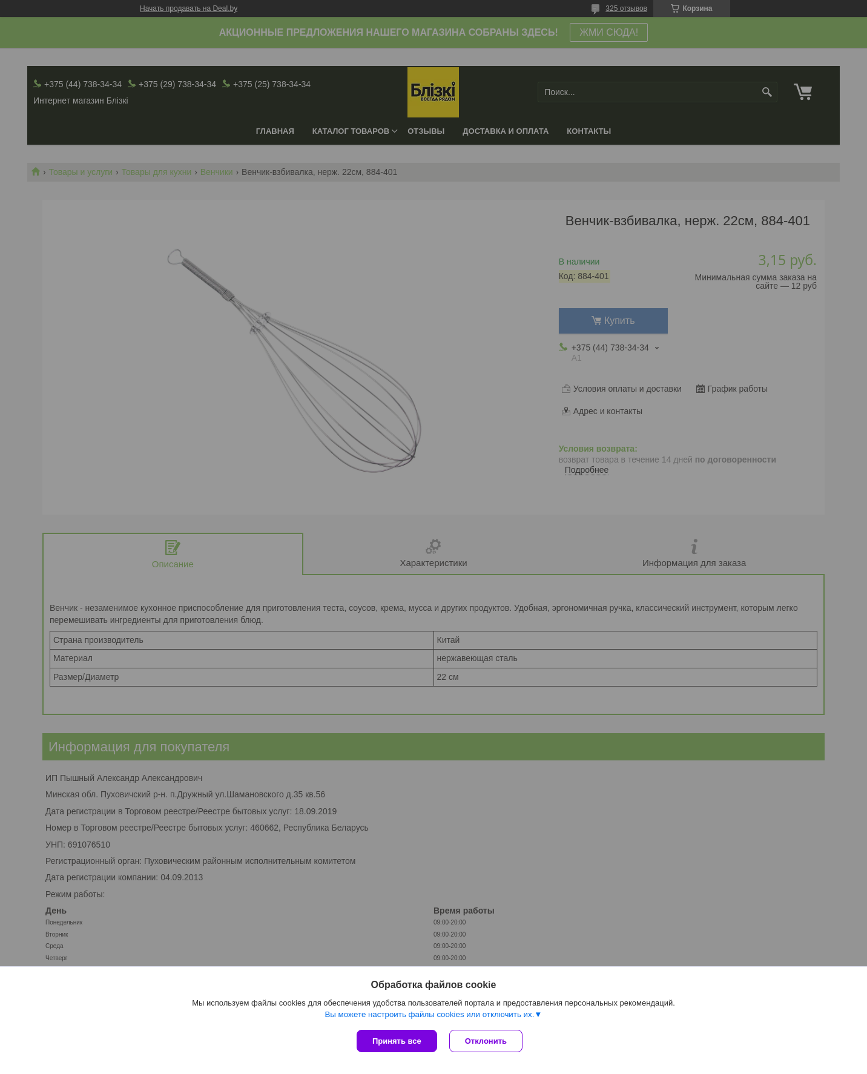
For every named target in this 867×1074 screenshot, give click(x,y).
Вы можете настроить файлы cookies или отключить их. (429, 1014)
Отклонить (486, 1041)
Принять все (396, 1041)
